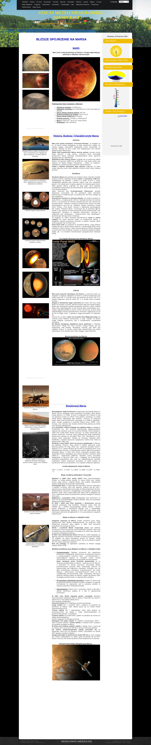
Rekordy (62, 2)
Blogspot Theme (111, 742)
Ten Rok (55, 2)
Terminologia (65, 4)
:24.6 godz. (69, 116)
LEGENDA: (116, 81)
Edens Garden (127, 741)
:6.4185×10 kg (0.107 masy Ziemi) (72, 120)
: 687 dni (71, 113)
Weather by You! (40, 742)
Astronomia (55, 4)
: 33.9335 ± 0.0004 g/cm (72, 118)
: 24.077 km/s (72, 114)
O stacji (98, 2)
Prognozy (37, 4)
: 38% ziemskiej (66, 122)
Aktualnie (25, 2)
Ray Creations (127, 742)
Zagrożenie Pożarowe (82, 4)
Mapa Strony (37, 7)
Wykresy (78, 2)
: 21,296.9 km (69, 107)
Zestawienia (46, 4)
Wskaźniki (70, 2)
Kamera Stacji (26, 7)
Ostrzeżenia (94, 4)
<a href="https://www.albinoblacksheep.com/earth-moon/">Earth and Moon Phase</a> (116, 131)
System (85, 2)
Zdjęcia (92, 2)
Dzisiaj (32, 2)
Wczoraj (39, 2)
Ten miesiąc (47, 2)
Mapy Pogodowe (27, 4)
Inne (72, 4)
